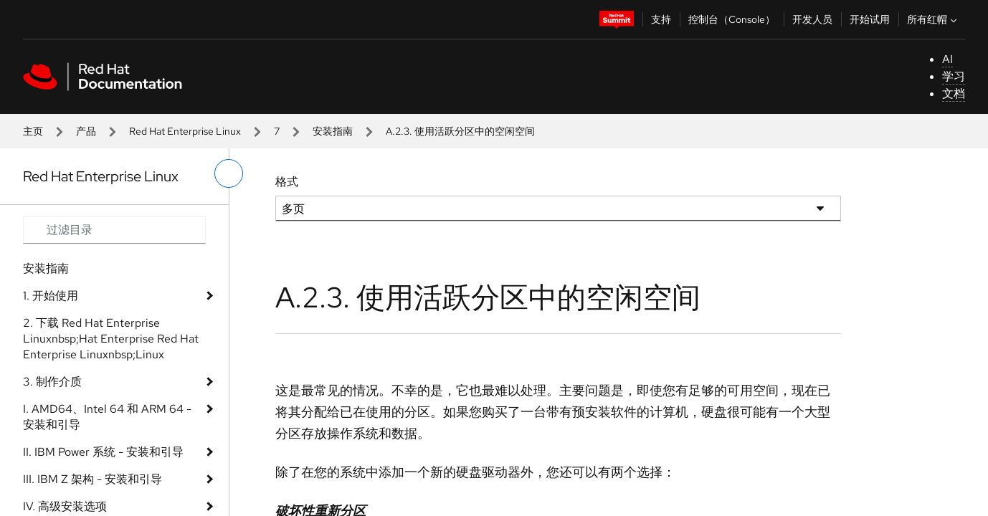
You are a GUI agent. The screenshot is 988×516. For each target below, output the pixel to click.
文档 (953, 93)
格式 (286, 181)
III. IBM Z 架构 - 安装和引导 (92, 479)
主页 (33, 131)
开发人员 (812, 19)
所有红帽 (933, 19)
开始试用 (870, 19)
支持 (661, 19)
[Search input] (114, 230)
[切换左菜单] (228, 173)
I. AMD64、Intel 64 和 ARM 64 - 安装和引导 (107, 416)
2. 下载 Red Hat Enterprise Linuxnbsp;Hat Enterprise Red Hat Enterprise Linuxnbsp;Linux (111, 338)
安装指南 (333, 131)
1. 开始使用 (50, 295)
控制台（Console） (731, 19)
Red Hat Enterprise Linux (185, 131)
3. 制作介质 (52, 381)
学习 (953, 76)
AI (947, 59)
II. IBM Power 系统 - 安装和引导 (103, 451)
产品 (86, 131)
